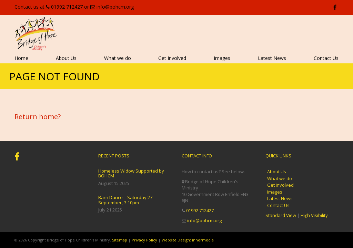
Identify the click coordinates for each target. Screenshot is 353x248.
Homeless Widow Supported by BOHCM (131, 173)
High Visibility (314, 215)
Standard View (280, 215)
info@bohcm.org (115, 6)
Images (222, 58)
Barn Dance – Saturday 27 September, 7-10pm (125, 199)
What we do (117, 58)
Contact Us (326, 58)
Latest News (272, 58)
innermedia (203, 239)
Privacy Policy (144, 239)
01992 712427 (67, 6)
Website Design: (176, 239)
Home (21, 58)
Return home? (37, 116)
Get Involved (172, 58)
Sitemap (119, 239)
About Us (66, 58)
